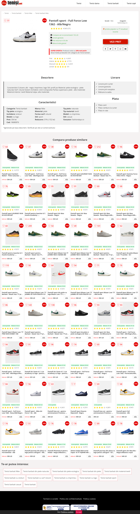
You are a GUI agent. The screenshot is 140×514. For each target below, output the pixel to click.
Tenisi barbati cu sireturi (14, 478)
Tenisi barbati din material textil (117, 471)
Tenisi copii (131, 3)
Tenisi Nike (28, 13)
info (20, 179)
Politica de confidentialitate (71, 499)
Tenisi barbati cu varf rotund (39, 478)
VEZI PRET (115, 41)
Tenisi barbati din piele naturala (36, 471)
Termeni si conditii (50, 499)
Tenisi (79, 3)
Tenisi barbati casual (12, 484)
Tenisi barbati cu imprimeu (65, 478)
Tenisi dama (94, 3)
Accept (79, 512)
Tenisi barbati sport (108, 478)
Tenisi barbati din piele (91, 471)
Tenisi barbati (113, 3)
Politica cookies (89, 499)
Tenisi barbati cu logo (88, 478)
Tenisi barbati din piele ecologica (65, 471)
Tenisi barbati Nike (42, 13)
